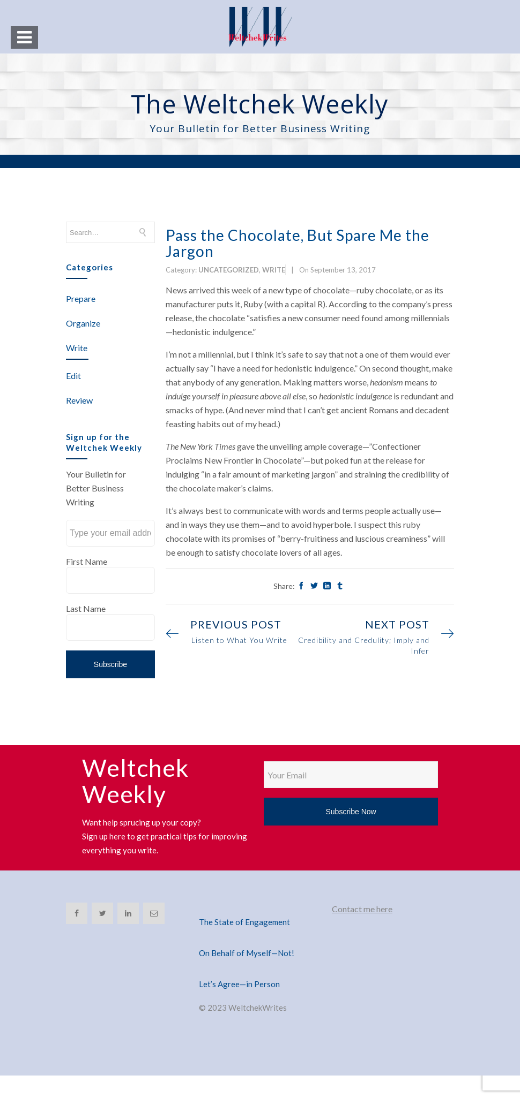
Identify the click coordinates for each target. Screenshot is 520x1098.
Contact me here (362, 909)
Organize (83, 323)
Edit (73, 375)
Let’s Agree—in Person (239, 984)
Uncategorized (228, 270)
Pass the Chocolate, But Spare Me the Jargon (297, 243)
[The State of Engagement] (260, 909)
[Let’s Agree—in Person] (260, 971)
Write (76, 348)
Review (79, 400)
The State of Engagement (244, 922)
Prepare (80, 298)
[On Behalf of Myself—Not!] (260, 940)
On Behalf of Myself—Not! (246, 953)
